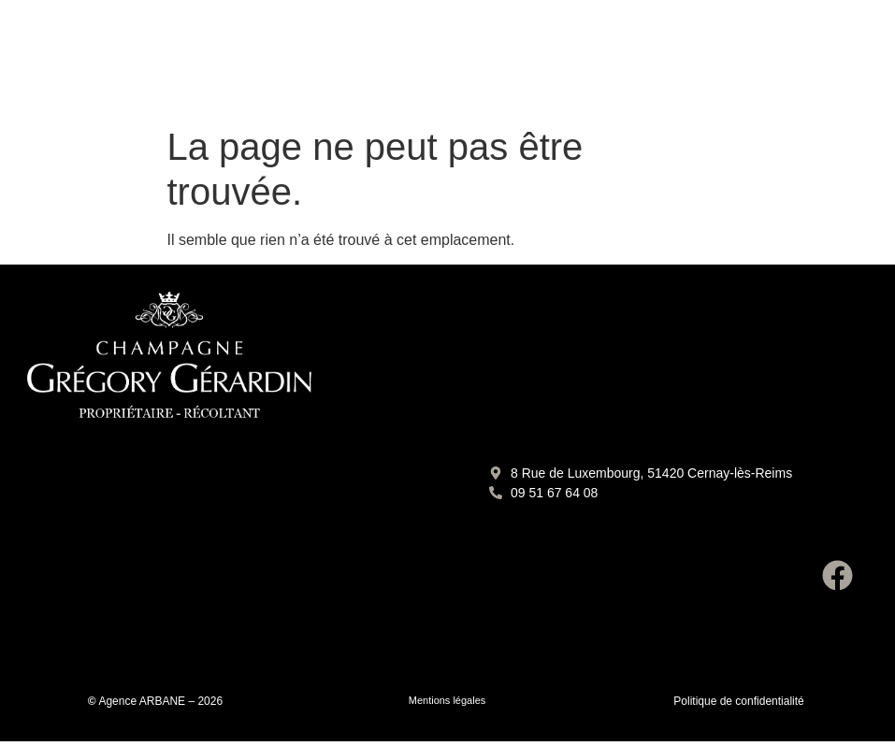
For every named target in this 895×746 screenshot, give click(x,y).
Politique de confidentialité (738, 701)
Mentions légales (447, 700)
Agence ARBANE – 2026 (160, 701)
